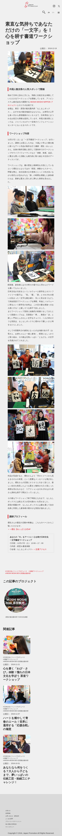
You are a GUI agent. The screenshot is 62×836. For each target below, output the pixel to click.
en (53, 12)
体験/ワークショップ (36, 571)
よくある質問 (9, 818)
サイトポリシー (10, 827)
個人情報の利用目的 (11, 824)
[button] (58, 12)
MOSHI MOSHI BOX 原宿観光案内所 (18, 573)
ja (49, 12)
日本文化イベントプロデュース (16, 571)
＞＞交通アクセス (39, 549)
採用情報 (8, 813)
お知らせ (8, 810)
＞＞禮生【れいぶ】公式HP (19, 529)
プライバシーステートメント (13, 821)
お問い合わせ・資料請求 (12, 816)
